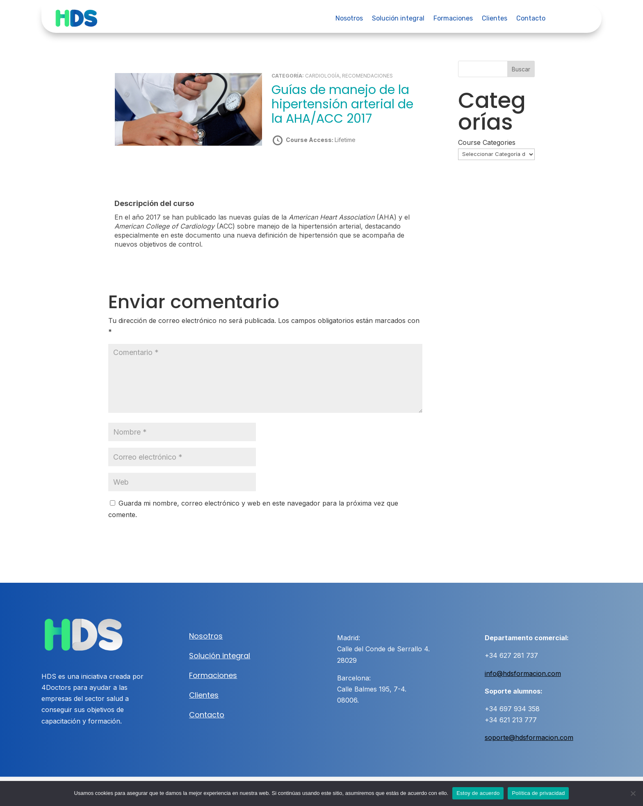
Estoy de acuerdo (477, 793)
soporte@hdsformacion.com (529, 737)
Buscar (521, 69)
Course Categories (486, 142)
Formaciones (453, 19)
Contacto (530, 19)
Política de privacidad (538, 793)
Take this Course (315, 168)
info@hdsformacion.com (523, 673)
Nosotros (349, 19)
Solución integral (398, 19)
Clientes (494, 19)
